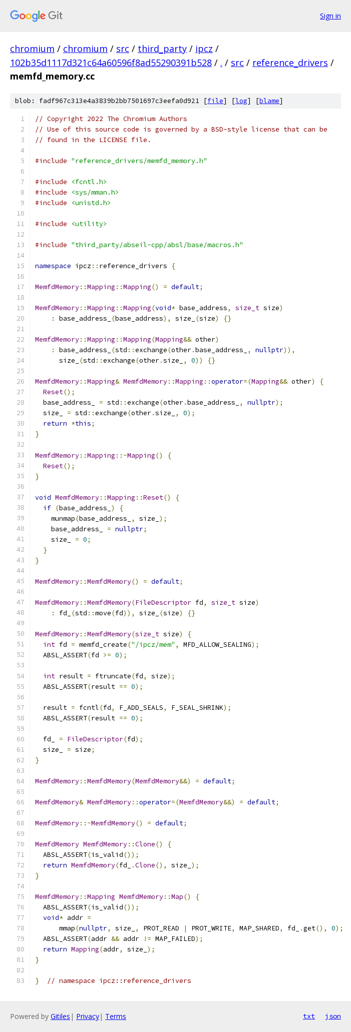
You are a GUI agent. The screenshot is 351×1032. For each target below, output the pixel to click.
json (333, 1015)
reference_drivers (290, 63)
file (215, 101)
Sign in (330, 16)
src (122, 49)
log (241, 101)
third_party (162, 49)
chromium (32, 49)
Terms (115, 1016)
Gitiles (60, 1016)
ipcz (204, 49)
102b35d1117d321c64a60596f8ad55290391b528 (111, 63)
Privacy (87, 1016)
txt (309, 1015)
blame (269, 101)
